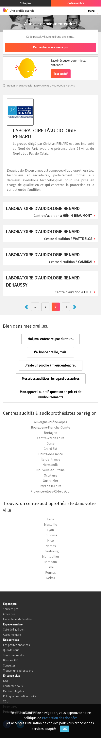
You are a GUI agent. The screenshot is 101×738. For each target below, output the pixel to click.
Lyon (50, 530)
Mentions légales (13, 691)
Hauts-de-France (50, 454)
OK (65, 729)
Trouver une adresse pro (18, 670)
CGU (5, 701)
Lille (50, 567)
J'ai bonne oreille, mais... (50, 352)
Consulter (9, 665)
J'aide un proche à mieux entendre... (50, 365)
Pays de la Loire (50, 486)
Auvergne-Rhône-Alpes (50, 422)
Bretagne (50, 433)
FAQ (5, 681)
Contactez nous (13, 686)
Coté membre (75, 3)
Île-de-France (50, 459)
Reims (50, 578)
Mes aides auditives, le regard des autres (50, 378)
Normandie (50, 465)
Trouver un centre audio (19, 85)
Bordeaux (51, 562)
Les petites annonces (16, 645)
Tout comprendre (14, 655)
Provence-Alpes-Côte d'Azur (50, 491)
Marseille (50, 524)
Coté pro (25, 3)
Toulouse (50, 535)
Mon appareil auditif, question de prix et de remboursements (50, 394)
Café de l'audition (14, 629)
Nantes (50, 546)
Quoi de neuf (11, 650)
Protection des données (59, 717)
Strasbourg (50, 551)
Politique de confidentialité (20, 696)
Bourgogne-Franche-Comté (50, 427)
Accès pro (9, 614)
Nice (50, 540)
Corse (51, 443)
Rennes (50, 572)
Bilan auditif (10, 660)
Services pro (10, 609)
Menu (91, 11)
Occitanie (50, 475)
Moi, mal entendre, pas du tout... (50, 339)
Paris (50, 519)
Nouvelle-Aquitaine (50, 470)
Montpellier (50, 556)
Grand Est (50, 449)
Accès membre (12, 634)
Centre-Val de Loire (50, 438)
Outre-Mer (50, 481)
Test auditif (60, 74)
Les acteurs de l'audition (18, 619)
